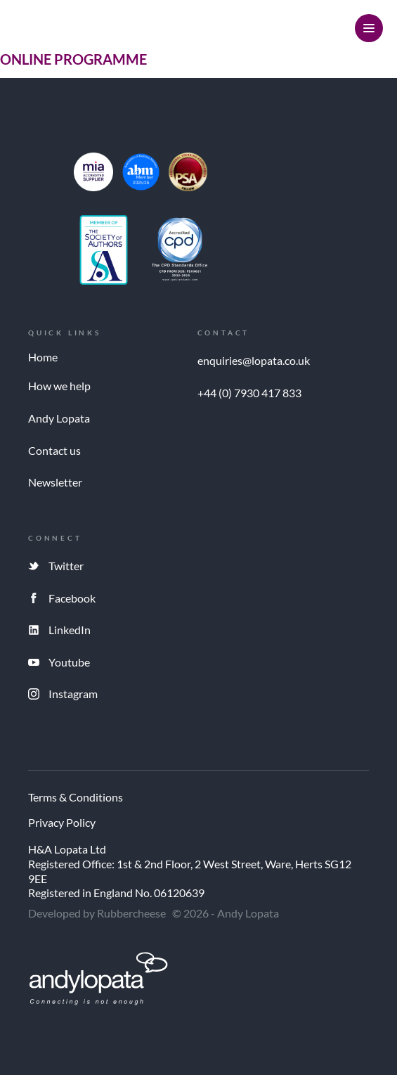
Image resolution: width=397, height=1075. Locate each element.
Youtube (69, 662)
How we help (59, 385)
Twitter (66, 565)
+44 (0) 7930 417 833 (249, 392)
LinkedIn (69, 629)
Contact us (54, 450)
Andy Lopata (59, 418)
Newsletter (55, 482)
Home (43, 356)
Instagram (73, 693)
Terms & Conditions (75, 798)
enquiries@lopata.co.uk (253, 360)
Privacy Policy (62, 823)
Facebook (72, 598)
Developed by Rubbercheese (97, 913)
